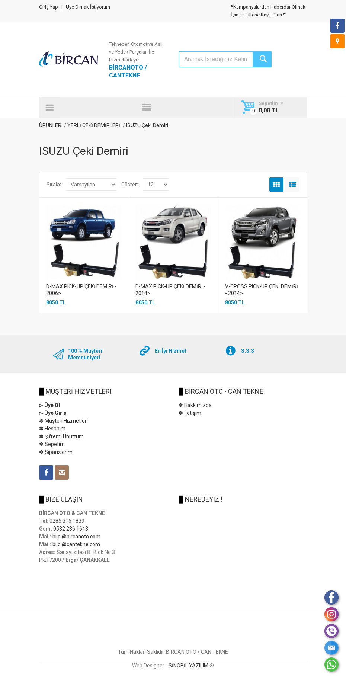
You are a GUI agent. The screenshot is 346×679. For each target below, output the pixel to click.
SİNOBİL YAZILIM (188, 666)
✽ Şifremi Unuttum (61, 436)
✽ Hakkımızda (195, 405)
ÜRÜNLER (50, 125)
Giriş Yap (48, 7)
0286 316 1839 (66, 521)
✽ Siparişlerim (56, 452)
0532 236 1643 (70, 529)
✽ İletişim (190, 413)
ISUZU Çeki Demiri (147, 125)
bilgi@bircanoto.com (76, 536)
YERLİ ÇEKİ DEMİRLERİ (94, 125)
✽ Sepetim (52, 444)
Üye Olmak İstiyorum (88, 7)
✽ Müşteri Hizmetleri (63, 421)
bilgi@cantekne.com (76, 544)
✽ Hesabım (52, 429)
